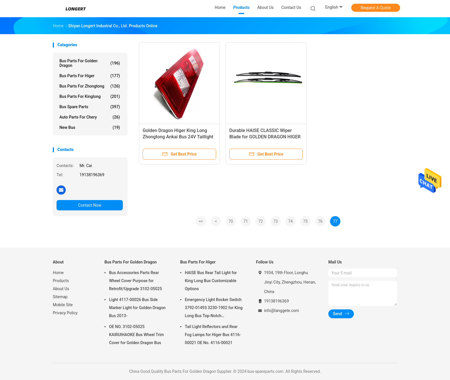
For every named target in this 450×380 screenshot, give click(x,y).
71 (245, 221)
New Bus (89, 127)
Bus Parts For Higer (89, 76)
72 (260, 221)
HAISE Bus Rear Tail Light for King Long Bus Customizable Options (211, 280)
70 (230, 221)
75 (305, 221)
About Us (61, 288)
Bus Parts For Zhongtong (89, 86)
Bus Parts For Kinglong (89, 96)
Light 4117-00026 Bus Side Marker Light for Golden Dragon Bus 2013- (137, 307)
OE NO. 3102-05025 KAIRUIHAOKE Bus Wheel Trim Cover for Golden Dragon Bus (136, 334)
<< (201, 221)
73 (275, 221)
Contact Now (89, 205)
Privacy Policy (65, 313)
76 (320, 221)
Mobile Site (63, 305)
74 (290, 221)
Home (58, 272)
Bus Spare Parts (89, 107)
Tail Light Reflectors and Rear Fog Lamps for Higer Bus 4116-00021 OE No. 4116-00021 (213, 334)
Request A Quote (376, 7)
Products (61, 280)
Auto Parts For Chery (89, 117)
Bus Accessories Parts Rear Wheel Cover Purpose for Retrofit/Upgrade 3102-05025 (135, 280)
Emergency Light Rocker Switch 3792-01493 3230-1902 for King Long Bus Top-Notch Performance (214, 308)
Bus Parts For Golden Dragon (89, 63)
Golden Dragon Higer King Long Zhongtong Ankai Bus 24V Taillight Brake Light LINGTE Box (178, 137)
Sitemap (60, 296)
